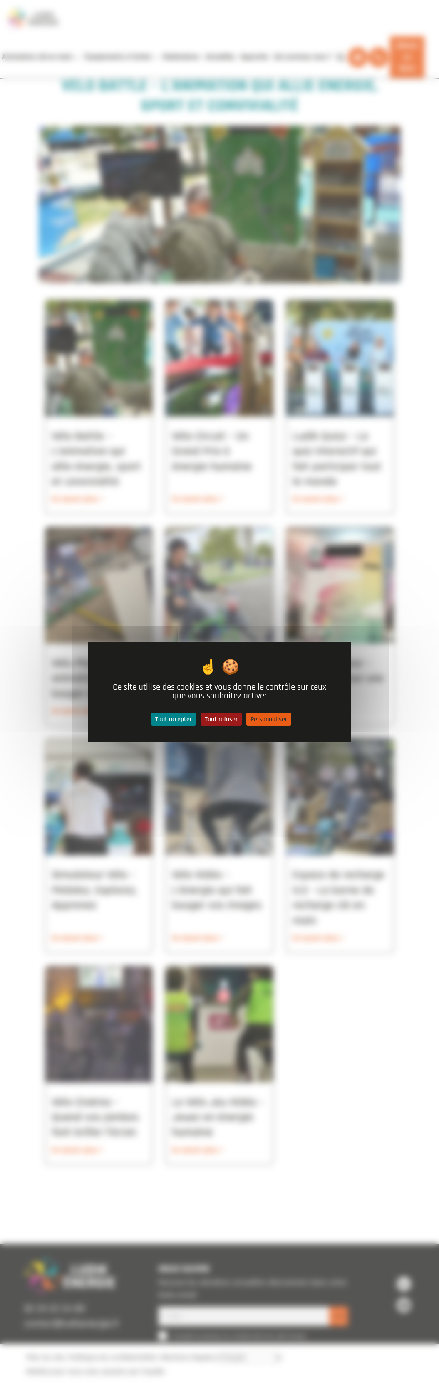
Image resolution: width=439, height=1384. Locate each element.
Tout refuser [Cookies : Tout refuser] (221, 719)
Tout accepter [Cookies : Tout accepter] (173, 719)
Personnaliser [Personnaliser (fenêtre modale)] (269, 719)
